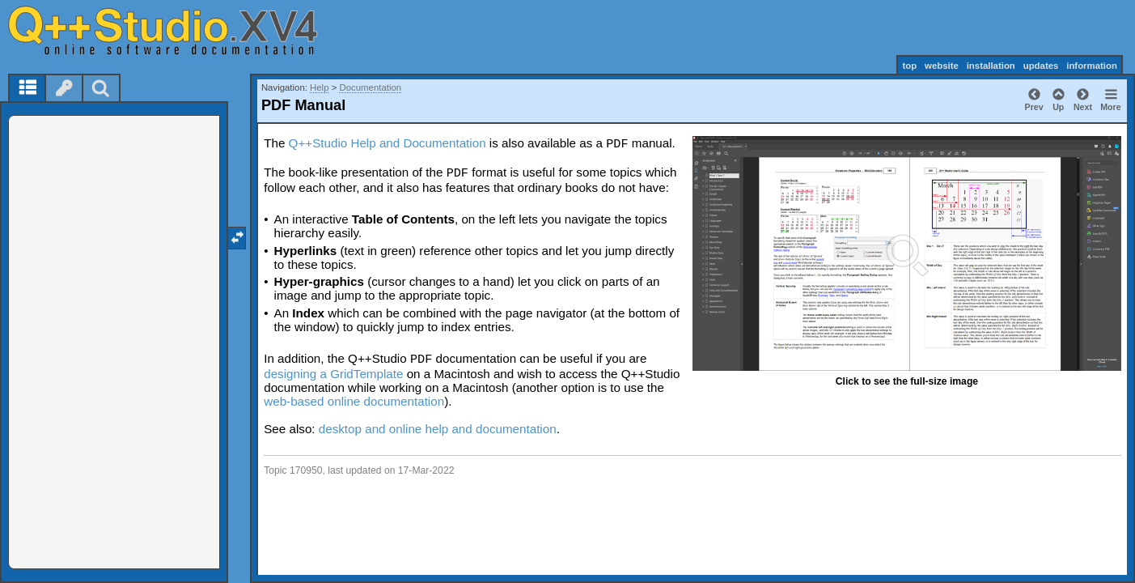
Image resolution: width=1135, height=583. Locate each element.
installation (991, 65)
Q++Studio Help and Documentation (387, 143)
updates (1041, 65)
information (1091, 65)
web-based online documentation (354, 401)
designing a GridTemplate (333, 374)
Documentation (370, 87)
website (942, 65)
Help (319, 87)
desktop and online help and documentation (438, 429)
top (909, 65)
